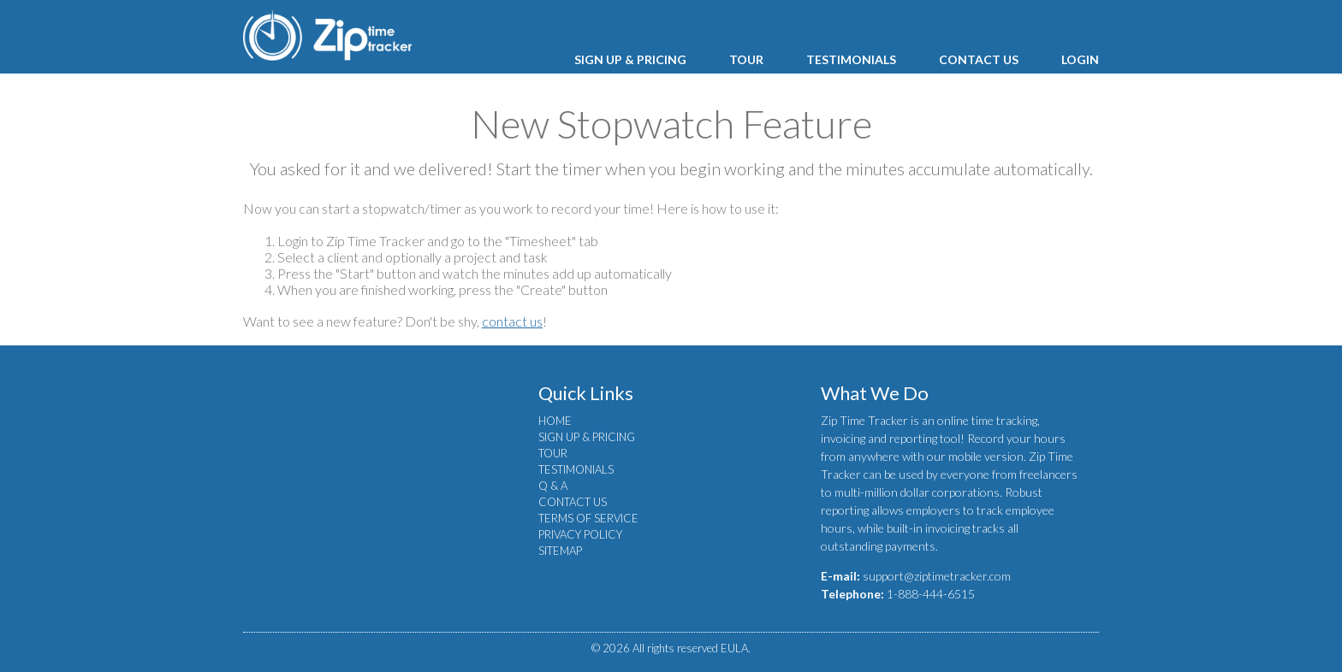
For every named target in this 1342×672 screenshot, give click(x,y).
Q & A (552, 485)
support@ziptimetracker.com (937, 576)
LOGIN (1080, 59)
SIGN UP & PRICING (630, 59)
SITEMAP (560, 550)
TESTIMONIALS (851, 59)
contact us (512, 321)
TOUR (746, 59)
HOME (555, 420)
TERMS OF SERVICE (588, 518)
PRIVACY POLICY (580, 534)
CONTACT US (978, 59)
